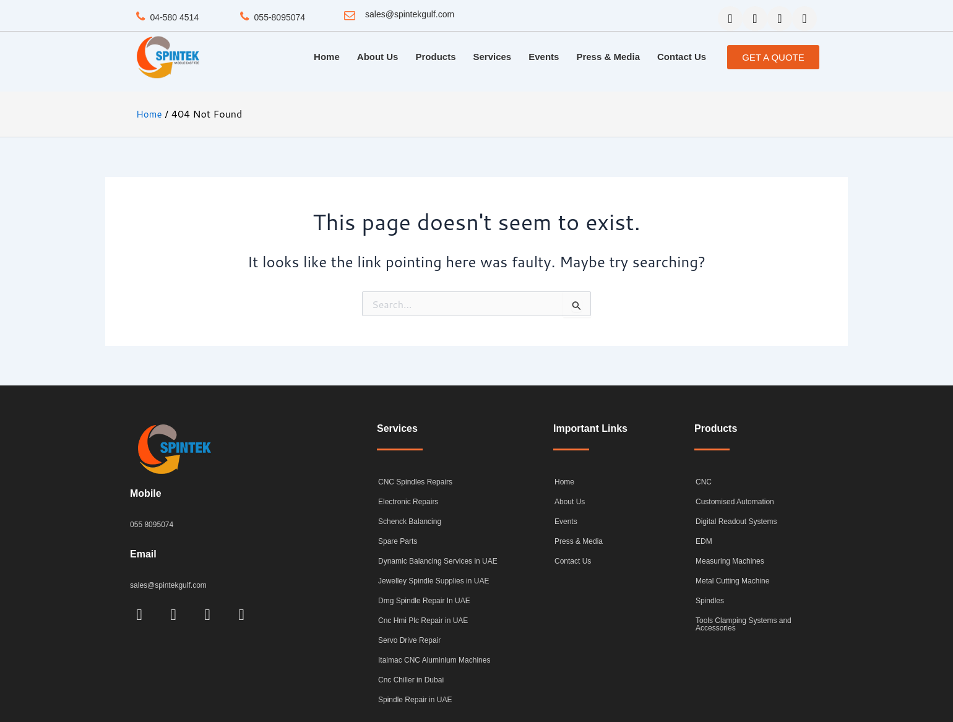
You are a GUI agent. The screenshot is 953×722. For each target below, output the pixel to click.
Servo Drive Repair (409, 640)
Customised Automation (735, 501)
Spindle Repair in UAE (415, 699)
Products (435, 56)
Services (492, 56)
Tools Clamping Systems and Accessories (743, 624)
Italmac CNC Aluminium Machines (434, 660)
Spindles (710, 600)
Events (543, 56)
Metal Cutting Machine (732, 581)
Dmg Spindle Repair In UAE (424, 600)
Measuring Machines (730, 561)
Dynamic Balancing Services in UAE (438, 561)
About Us (378, 56)
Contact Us (681, 56)
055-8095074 (280, 17)
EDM (704, 541)
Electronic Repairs (408, 501)
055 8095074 (153, 524)
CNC (704, 482)
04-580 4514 (174, 17)
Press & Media (608, 56)
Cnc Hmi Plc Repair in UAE (423, 620)
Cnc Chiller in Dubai (411, 680)
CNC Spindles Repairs (415, 482)
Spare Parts (397, 541)
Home (327, 56)
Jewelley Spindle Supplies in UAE (433, 581)
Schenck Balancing (409, 521)
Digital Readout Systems (736, 521)
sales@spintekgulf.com (409, 14)
